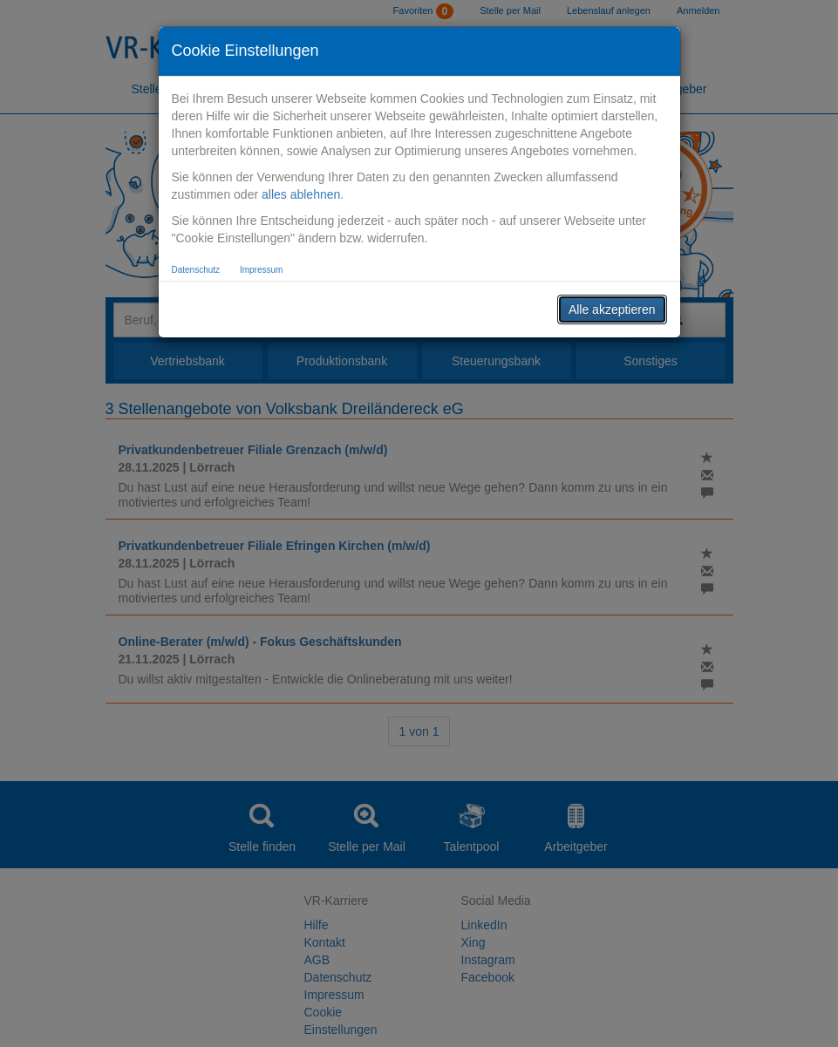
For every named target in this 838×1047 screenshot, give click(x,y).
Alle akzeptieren (612, 309)
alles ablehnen (301, 194)
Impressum (261, 270)
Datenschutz (196, 270)
